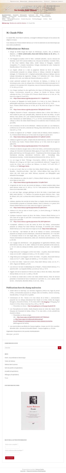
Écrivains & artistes (22, 16)
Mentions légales (40, 469)
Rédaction (23, 1)
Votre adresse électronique (14, 450)
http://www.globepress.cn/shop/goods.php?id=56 (41, 306)
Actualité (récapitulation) (11, 371)
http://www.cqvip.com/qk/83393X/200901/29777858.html (33, 317)
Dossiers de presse (26, 19)
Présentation (14, 1)
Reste (50, 19)
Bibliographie (23, 15)
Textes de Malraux (10, 361)
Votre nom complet (11, 444)
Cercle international (36, 1)
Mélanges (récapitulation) (12, 374)
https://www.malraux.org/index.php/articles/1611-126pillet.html (31, 98)
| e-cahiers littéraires (7, 20)
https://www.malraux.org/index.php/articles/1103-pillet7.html (30, 182)
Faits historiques (6, 17)
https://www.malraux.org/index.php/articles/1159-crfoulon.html (31, 146)
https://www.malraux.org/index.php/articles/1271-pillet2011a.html (32, 137)
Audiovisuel (31, 15)
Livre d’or (23, 471)
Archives (45, 19)
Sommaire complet (57, 1)
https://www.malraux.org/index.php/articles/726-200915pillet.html (32, 221)
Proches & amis (12, 16)
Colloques (47, 15)
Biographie (15, 15)
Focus (6, 378)
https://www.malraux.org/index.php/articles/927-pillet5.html (30, 207)
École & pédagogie (37, 19)
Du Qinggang (45, 302)
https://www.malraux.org (49, 228)
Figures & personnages (34, 16)
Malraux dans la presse (11, 364)
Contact (47, 1)
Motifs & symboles (46, 16)
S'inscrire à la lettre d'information (36, 471)
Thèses (41, 15)
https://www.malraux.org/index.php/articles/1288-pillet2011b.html (32, 109)
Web (37, 15)
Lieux (13, 17)
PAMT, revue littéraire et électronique (15, 358)
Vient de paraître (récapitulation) (14, 368)
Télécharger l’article (23, 166)
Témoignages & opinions (13, 19)
